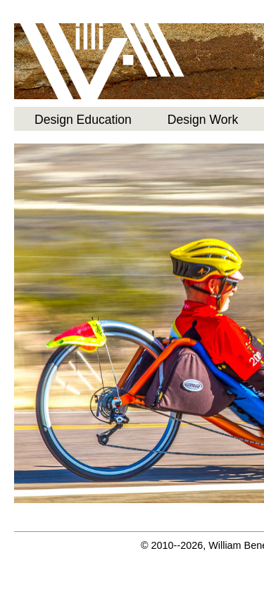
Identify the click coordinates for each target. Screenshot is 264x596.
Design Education (83, 120)
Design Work (203, 120)
